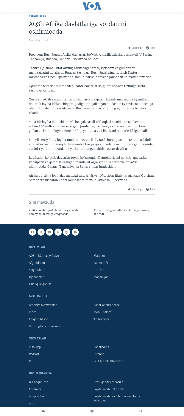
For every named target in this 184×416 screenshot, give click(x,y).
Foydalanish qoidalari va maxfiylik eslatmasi (116, 398)
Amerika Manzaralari (43, 305)
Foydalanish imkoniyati (109, 389)
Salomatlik (100, 263)
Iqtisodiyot (36, 277)
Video (33, 312)
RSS (31, 361)
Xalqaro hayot (38, 319)
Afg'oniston (37, 263)
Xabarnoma (101, 347)
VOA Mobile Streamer (108, 361)
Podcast (34, 354)
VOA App (35, 347)
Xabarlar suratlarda (106, 305)
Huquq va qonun (40, 284)
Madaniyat (100, 277)
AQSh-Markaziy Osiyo (44, 255)
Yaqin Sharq (37, 270)
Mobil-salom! (102, 312)
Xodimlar (35, 389)
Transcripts (101, 319)
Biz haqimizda (38, 382)
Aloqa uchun (37, 396)
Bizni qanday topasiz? (108, 382)
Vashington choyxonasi (45, 326)
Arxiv (32, 403)
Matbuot (99, 255)
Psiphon (99, 354)
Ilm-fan (98, 270)
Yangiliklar (37, 16)
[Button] (134, 48)
